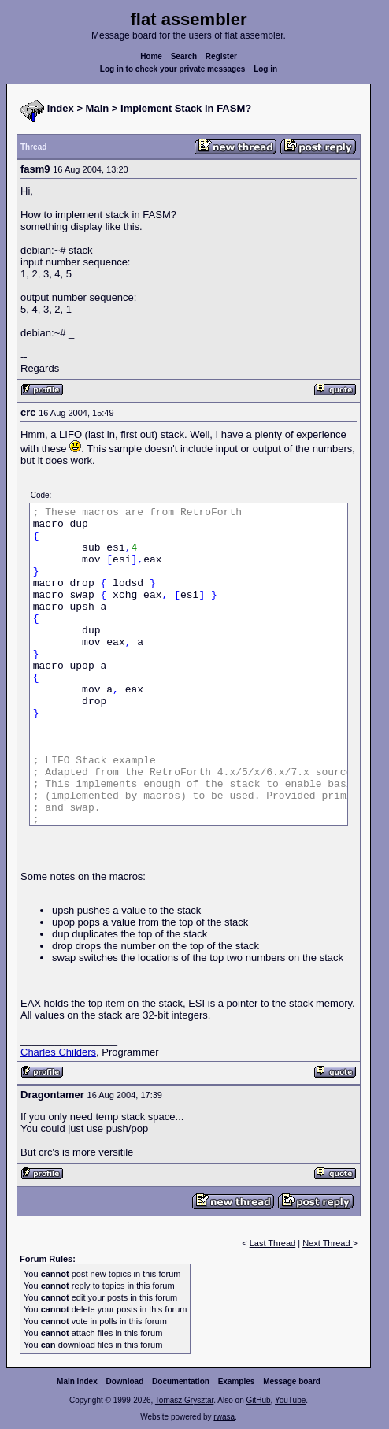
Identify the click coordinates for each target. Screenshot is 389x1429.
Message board (291, 1381)
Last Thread (273, 1243)
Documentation (180, 1381)
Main (97, 108)
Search (184, 56)
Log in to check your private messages (173, 69)
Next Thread (327, 1243)
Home (151, 56)
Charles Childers (58, 1052)
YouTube (290, 1400)
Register (221, 56)
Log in (265, 69)
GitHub (258, 1400)
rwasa (224, 1416)
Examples (236, 1381)
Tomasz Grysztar (184, 1400)
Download (125, 1381)
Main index (77, 1381)
